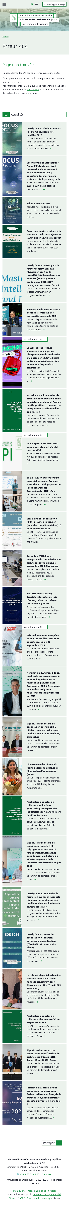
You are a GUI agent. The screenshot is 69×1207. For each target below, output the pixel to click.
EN (36, 4)
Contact (48, 1174)
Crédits (52, 1190)
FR (31, 4)
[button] (59, 1143)
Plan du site (19, 1190)
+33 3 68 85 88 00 (29, 1174)
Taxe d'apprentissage (54, 4)
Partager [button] (49, 1143)
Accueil (5, 36)
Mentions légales (37, 1190)
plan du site (33, 89)
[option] (34, 138)
